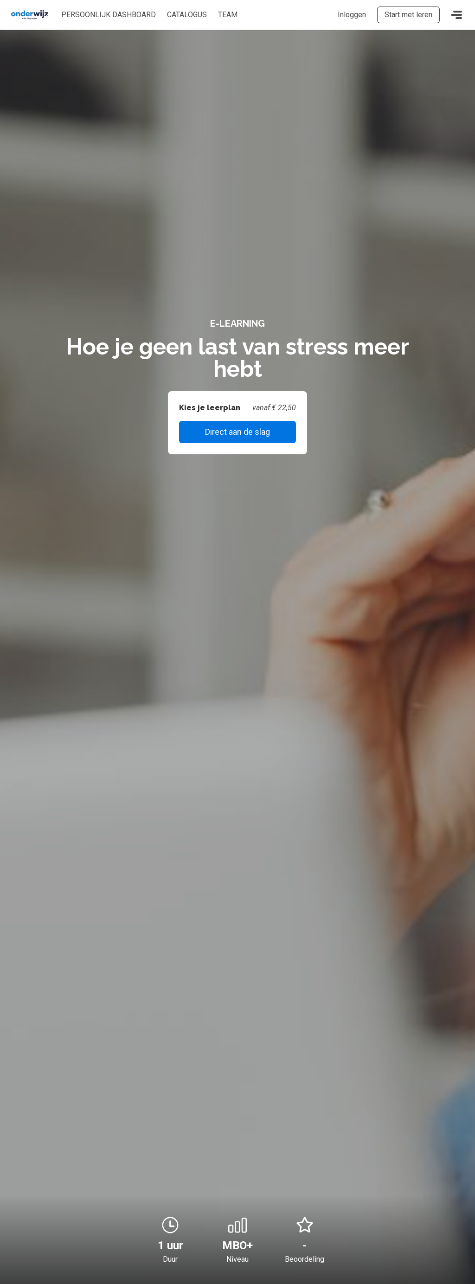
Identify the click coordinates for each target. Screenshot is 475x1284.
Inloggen (352, 14)
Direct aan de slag (237, 432)
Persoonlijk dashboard (108, 14)
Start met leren (408, 14)
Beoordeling (304, 1259)
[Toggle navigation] (456, 15)
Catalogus (187, 14)
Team (228, 14)
